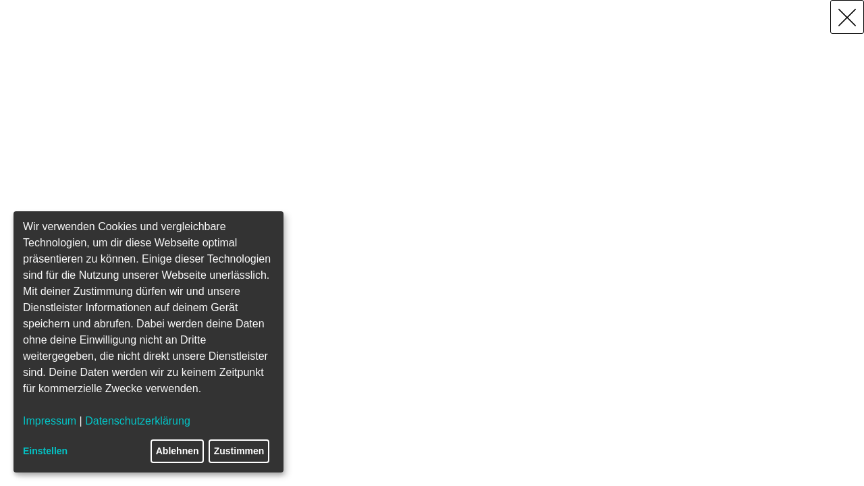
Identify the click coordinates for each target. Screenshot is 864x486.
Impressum (49, 421)
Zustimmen (239, 451)
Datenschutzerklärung (137, 421)
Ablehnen (177, 451)
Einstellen (45, 451)
